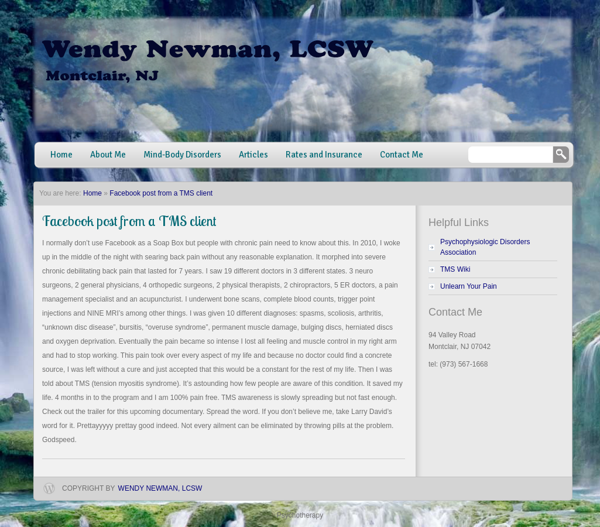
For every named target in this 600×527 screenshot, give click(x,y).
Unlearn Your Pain (468, 286)
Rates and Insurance (324, 154)
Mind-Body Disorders (182, 154)
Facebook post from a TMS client (160, 193)
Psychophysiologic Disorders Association (485, 247)
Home (61, 154)
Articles (253, 154)
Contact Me (401, 154)
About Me (108, 154)
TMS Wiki (455, 269)
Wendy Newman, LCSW (160, 488)
